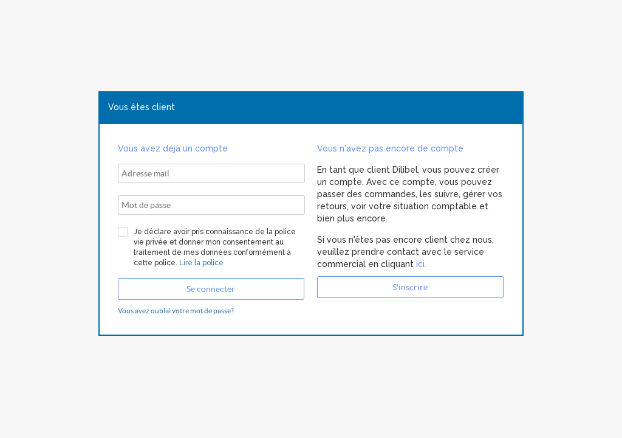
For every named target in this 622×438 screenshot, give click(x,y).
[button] (211, 289)
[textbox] (211, 173)
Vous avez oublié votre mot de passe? (176, 311)
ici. (420, 264)
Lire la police (201, 263)
